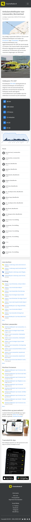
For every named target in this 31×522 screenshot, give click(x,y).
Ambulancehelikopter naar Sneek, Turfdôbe (15, 392)
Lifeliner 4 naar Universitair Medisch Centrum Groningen (16, 359)
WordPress (15, 512)
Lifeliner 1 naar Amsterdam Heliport (13, 287)
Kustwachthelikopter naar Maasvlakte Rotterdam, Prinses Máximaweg (16, 316)
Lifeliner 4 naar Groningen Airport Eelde (14, 295)
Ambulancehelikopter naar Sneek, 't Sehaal (15, 399)
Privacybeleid (15, 497)
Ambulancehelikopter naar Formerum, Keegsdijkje (16, 377)
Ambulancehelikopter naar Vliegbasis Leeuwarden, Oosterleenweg (16, 381)
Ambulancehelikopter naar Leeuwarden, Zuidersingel (16, 327)
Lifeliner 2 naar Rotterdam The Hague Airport (16, 298)
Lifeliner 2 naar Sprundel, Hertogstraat (14, 313)
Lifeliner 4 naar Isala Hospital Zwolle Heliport (15, 302)
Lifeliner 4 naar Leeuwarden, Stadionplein (15, 334)
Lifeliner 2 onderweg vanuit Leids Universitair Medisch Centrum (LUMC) (16, 264)
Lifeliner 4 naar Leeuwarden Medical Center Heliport (16, 348)
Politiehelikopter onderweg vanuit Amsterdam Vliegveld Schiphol (16, 275)
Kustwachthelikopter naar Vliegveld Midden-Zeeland (16, 305)
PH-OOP (12, 83)
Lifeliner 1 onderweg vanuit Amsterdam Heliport (16, 268)
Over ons (15, 495)
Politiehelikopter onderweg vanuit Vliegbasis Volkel (16, 272)
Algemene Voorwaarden (15, 499)
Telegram (15, 510)
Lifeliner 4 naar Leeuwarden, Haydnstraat (15, 352)
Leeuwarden (14, 40)
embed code (15, 414)
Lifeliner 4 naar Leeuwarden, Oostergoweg (15, 345)
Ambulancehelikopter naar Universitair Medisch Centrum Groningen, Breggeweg (16, 373)
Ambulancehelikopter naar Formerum (14, 384)
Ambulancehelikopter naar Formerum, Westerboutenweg (16, 370)
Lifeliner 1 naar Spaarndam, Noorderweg (15, 291)
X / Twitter (16, 506)
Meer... (3, 320)
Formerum (5, 40)
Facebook (15, 508)
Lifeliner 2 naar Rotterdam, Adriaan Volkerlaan (16, 284)
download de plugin (17, 416)
